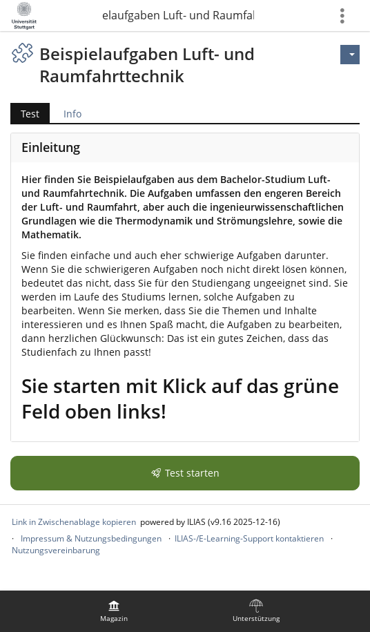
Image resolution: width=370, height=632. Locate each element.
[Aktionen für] (350, 54)
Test (30, 113)
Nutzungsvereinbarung (56, 550)
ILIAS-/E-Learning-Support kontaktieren (249, 538)
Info (72, 113)
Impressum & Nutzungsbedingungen (91, 538)
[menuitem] (114, 611)
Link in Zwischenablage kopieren (74, 522)
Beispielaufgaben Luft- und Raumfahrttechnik (178, 15)
